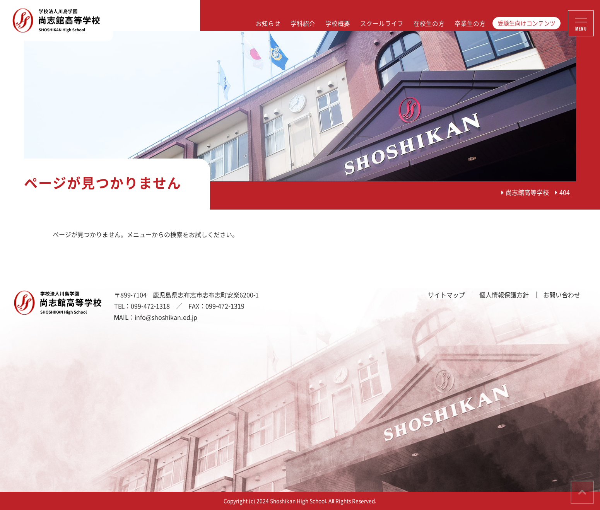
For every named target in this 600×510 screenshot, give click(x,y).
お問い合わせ (561, 294)
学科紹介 (303, 23)
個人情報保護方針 (504, 294)
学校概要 (337, 23)
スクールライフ (381, 23)
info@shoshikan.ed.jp (166, 317)
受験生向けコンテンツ (526, 23)
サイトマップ (446, 294)
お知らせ (268, 23)
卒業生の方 (470, 23)
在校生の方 (429, 23)
